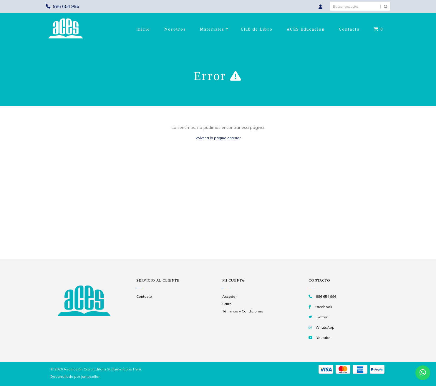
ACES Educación (306, 29)
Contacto (349, 29)
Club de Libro (257, 29)
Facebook (323, 307)
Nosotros (175, 29)
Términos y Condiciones (242, 311)
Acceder (229, 296)
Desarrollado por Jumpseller (75, 376)
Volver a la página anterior (218, 138)
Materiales (212, 29)
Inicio (143, 29)
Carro (227, 304)
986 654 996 (62, 6)
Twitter (321, 317)
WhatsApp (325, 327)
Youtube (323, 337)
